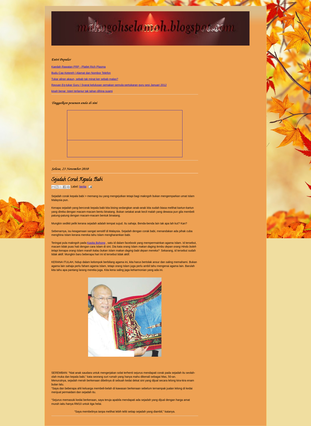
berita (82, 186)
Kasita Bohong (96, 242)
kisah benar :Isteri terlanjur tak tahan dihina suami (82, 91)
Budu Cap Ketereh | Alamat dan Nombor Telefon (81, 72)
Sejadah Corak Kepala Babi (76, 180)
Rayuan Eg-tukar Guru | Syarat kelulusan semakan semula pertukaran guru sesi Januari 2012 (109, 85)
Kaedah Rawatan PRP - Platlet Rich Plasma (78, 66)
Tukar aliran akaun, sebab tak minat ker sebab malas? (84, 79)
